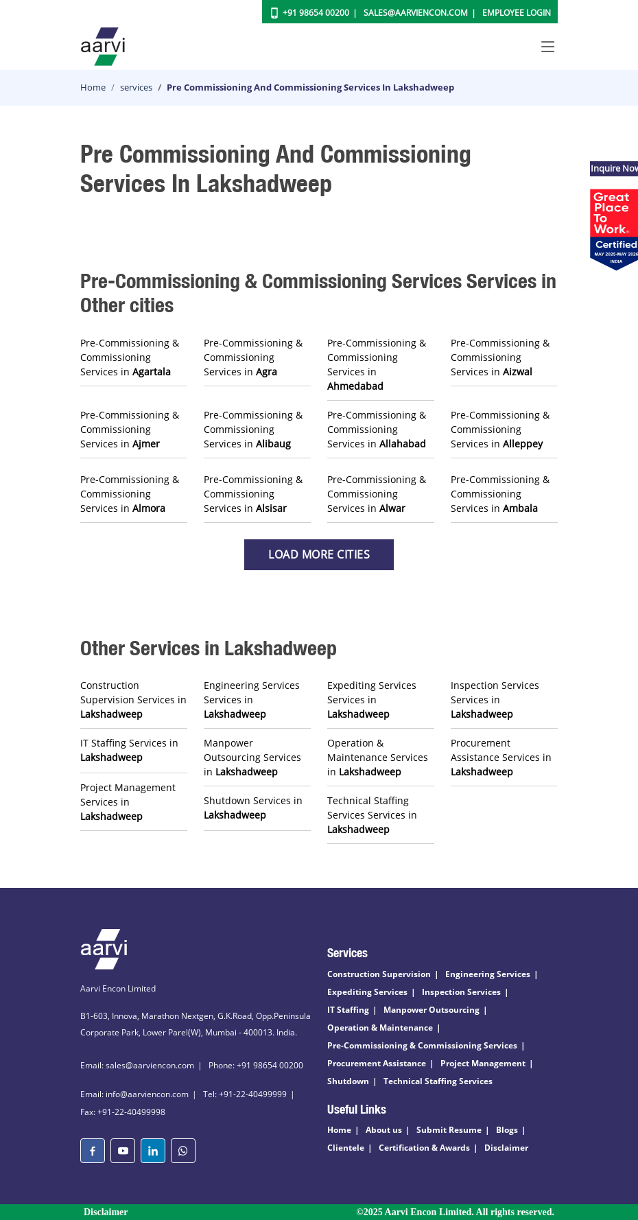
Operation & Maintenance (380, 1027)
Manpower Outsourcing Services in (252, 757)
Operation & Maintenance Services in (377, 757)
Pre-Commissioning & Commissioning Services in (129, 357)
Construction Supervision (379, 974)
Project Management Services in (128, 802)
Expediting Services (367, 992)
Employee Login (516, 13)
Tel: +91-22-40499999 (245, 1094)
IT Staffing (348, 1010)
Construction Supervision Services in (133, 699)
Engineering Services (487, 974)
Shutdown (348, 1081)
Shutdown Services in (253, 807)
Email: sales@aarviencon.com (137, 1065)
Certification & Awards (424, 1147)
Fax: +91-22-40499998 (122, 1112)
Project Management (482, 1063)
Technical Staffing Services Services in (372, 815)
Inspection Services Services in (495, 699)
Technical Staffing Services (438, 1081)
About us (384, 1130)
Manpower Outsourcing (431, 1010)
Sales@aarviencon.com (416, 13)
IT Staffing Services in (129, 750)
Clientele (345, 1147)
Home (93, 87)
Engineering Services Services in (252, 699)
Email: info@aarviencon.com (134, 1094)
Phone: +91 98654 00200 (256, 1065)
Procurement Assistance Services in (501, 757)
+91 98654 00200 (316, 13)
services (136, 87)
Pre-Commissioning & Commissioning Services (422, 1045)
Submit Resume (449, 1130)
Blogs (507, 1130)
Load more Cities (319, 554)
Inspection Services (461, 992)
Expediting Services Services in (371, 699)
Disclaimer (506, 1147)
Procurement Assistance (376, 1063)
